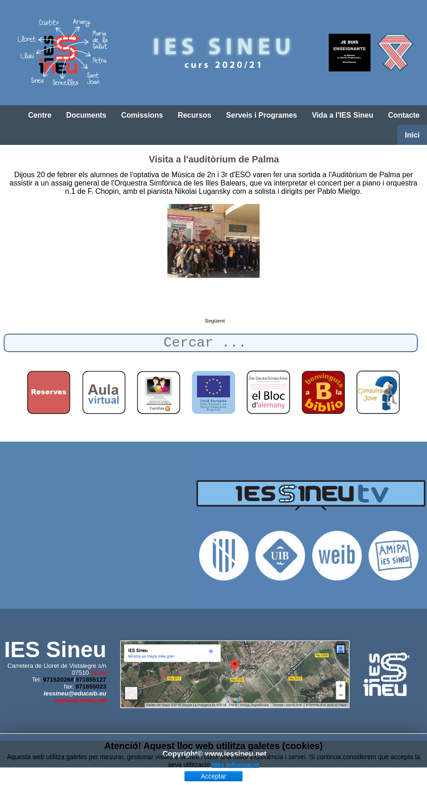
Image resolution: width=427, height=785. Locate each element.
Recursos (194, 115)
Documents (86, 115)
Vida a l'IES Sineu (342, 115)
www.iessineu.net (80, 700)
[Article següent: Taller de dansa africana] (215, 321)
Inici (412, 135)
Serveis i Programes (261, 115)
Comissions (142, 115)
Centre (40, 115)
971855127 (91, 679)
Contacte (404, 115)
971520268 (58, 679)
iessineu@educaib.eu (75, 693)
